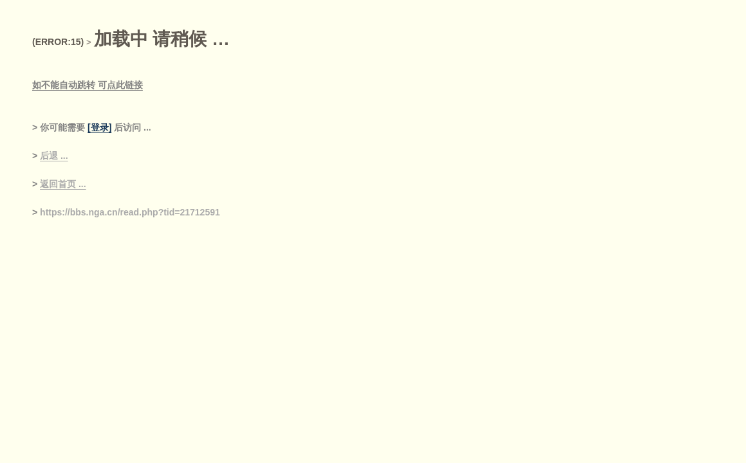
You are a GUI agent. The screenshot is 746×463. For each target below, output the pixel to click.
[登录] (99, 127)
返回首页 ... (63, 184)
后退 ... (54, 155)
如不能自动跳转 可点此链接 (87, 85)
